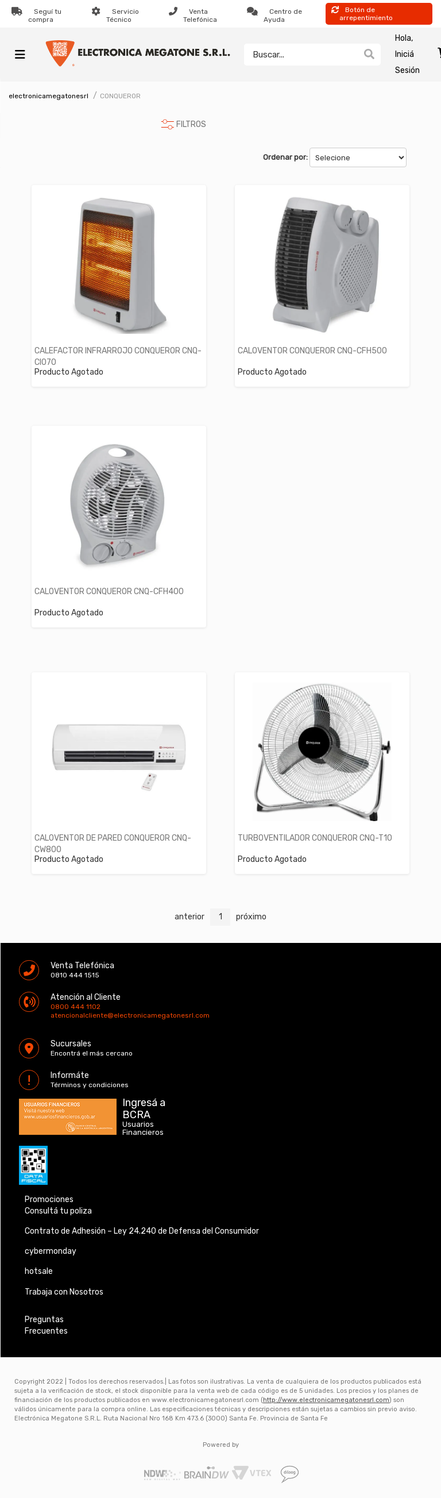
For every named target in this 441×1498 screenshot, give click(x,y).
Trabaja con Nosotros (64, 1292)
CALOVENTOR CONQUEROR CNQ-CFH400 (109, 591)
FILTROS (191, 124)
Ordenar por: (285, 157)
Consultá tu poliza (58, 1211)
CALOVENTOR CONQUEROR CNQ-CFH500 (312, 351)
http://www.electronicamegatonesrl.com (326, 1400)
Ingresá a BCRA (143, 1106)
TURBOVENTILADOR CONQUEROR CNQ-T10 (315, 838)
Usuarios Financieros (143, 1128)
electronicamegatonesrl (48, 96)
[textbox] (301, 55)
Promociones (49, 1199)
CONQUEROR (120, 96)
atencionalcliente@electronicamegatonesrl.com (60, 1015)
